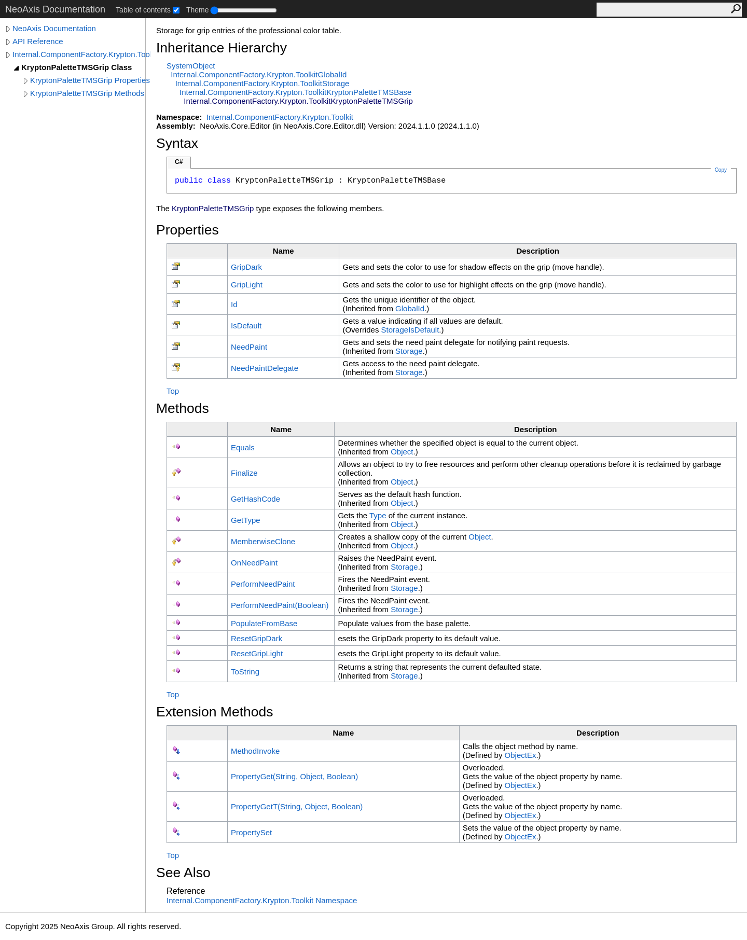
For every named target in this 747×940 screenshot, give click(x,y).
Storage (409, 351)
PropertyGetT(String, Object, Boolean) (297, 806)
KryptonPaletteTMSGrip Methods (87, 93)
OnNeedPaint (254, 562)
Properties (187, 230)
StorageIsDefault (410, 329)
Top (173, 390)
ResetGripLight (257, 653)
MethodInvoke (255, 751)
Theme (197, 10)
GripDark (246, 266)
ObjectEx (520, 755)
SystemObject (191, 65)
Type (377, 515)
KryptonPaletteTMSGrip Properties (90, 80)
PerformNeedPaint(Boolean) (279, 605)
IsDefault (246, 325)
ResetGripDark (256, 638)
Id (234, 304)
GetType (245, 520)
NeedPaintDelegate (264, 368)
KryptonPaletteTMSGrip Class (76, 67)
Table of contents (143, 10)
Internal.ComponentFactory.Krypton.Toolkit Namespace (262, 900)
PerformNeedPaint (263, 583)
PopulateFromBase (264, 623)
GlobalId (409, 308)
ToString (245, 671)
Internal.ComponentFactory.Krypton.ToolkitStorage (262, 83)
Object (402, 451)
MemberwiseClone (263, 541)
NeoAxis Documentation (54, 28)
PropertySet (251, 832)
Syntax (177, 143)
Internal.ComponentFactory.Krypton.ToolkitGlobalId (259, 74)
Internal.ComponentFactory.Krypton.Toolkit (81, 54)
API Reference (37, 41)
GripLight (246, 284)
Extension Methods (214, 712)
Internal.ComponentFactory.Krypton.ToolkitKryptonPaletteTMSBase (295, 92)
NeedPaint (249, 346)
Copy (721, 170)
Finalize (244, 472)
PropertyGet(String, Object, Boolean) (294, 776)
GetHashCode (255, 498)
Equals (243, 447)
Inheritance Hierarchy (221, 48)
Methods (182, 408)
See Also (183, 872)
